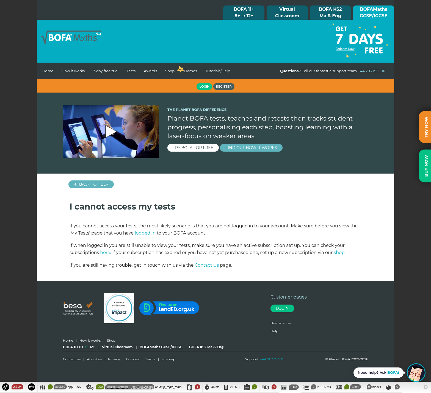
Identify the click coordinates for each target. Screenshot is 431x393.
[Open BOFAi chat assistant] (389, 372)
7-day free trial (105, 71)
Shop (170, 71)
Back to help (91, 184)
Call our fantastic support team (332, 71)
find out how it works (251, 147)
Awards (150, 71)
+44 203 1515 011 (273, 359)
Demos (190, 71)
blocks (373, 386)
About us (94, 359)
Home (47, 71)
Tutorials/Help (217, 71)
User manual (281, 323)
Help (274, 331)
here (105, 252)
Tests (131, 71)
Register (224, 86)
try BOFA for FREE (193, 147)
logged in (145, 233)
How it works (73, 71)
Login (282, 308)
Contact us (72, 359)
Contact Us (207, 265)
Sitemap (168, 359)
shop (339, 252)
